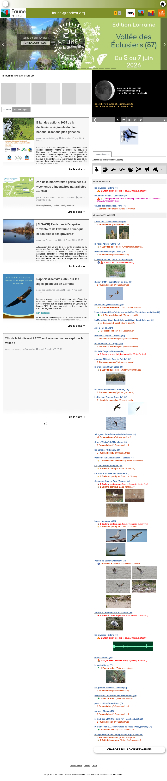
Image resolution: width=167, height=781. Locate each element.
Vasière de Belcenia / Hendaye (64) (110, 561)
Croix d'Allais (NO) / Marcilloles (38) (110, 442)
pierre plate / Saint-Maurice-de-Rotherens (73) (115, 695)
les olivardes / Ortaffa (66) (106, 188)
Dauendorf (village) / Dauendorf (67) (110, 196)
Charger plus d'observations (129, 749)
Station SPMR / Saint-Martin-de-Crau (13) (113, 282)
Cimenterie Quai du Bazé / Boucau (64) (112, 481)
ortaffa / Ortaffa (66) (103, 657)
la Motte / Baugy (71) (103, 665)
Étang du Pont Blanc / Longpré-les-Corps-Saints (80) (118, 734)
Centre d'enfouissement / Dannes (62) (111, 473)
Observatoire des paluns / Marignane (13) (113, 259)
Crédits (94, 766)
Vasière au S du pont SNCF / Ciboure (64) (113, 612)
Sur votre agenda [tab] (21, 110)
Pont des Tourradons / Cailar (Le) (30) (111, 389)
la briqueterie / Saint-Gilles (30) (108, 367)
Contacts (87, 766)
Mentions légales (76, 766)
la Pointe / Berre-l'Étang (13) (107, 244)
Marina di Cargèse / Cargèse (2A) (109, 336)
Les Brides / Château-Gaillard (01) (110, 221)
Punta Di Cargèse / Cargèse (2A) (109, 351)
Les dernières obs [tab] (102, 154)
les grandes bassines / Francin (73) (110, 688)
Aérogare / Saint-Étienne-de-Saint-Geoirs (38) (115, 434)
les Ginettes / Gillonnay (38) (107, 450)
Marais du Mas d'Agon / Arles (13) (109, 252)
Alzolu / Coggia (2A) (103, 328)
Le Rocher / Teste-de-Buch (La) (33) (110, 397)
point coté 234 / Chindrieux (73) (108, 703)
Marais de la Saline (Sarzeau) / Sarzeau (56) (114, 458)
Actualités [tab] (7, 110)
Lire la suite (76, 169)
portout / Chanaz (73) (104, 711)
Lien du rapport (42, 313)
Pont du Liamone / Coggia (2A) (108, 343)
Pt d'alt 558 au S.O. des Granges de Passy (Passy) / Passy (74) (123, 727)
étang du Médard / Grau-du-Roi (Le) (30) (112, 359)
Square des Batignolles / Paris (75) (110, 206)
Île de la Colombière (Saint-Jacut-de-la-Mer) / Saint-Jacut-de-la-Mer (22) (127, 312)
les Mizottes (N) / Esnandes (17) (109, 304)
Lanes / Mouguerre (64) (105, 521)
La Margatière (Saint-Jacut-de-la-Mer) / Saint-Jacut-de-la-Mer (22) (124, 320)
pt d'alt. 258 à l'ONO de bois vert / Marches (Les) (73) (118, 719)
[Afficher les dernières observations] (107, 160)
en (119, 13)
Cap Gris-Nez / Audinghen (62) (108, 465)
